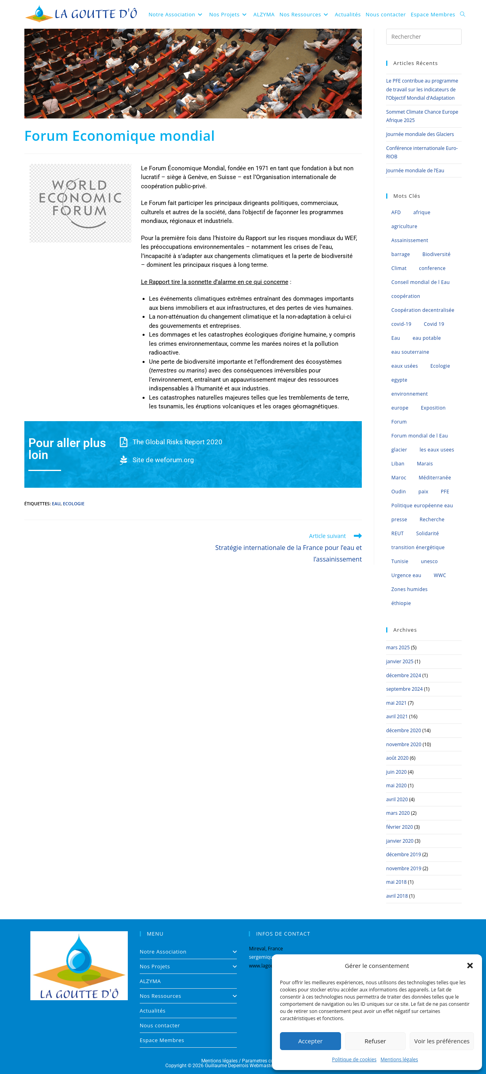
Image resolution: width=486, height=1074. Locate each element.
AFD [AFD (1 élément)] (396, 212)
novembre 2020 (403, 744)
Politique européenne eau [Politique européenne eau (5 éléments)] (422, 505)
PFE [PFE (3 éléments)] (445, 491)
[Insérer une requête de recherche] (424, 37)
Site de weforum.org (163, 460)
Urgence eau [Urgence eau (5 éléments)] (406, 575)
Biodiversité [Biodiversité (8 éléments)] (437, 254)
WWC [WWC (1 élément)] (440, 575)
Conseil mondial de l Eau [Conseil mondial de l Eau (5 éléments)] (420, 282)
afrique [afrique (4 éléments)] (421, 212)
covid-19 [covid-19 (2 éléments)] (401, 324)
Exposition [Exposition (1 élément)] (433, 407)
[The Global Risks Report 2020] (124, 442)
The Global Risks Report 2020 (177, 442)
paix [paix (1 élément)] (423, 491)
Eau (56, 503)
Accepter (310, 1041)
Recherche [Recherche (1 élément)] (432, 519)
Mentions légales (399, 1059)
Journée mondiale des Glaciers (420, 134)
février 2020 (399, 827)
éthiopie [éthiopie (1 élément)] (401, 603)
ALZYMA (150, 981)
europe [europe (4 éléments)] (400, 407)
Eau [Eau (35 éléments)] (395, 338)
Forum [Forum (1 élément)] (399, 421)
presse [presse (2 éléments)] (399, 519)
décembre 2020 (403, 730)
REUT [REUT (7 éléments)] (397, 533)
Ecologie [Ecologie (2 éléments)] (440, 366)
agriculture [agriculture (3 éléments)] (404, 226)
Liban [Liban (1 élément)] (398, 463)
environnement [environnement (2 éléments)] (409, 393)
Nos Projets (188, 966)
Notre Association (188, 951)
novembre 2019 (403, 868)
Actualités (153, 1010)
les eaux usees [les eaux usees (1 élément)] (437, 449)
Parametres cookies (263, 1061)
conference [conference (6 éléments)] (432, 268)
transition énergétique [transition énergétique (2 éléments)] (418, 547)
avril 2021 (397, 716)
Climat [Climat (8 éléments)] (399, 268)
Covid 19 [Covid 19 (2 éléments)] (434, 324)
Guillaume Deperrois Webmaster (239, 1065)
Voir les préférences (442, 1041)
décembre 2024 (403, 675)
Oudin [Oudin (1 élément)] (398, 491)
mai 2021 (396, 703)
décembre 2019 (403, 854)
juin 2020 (396, 772)
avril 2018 (397, 896)
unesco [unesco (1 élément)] (429, 561)
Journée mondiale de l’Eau (415, 170)
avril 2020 (397, 799)
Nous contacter (160, 1025)
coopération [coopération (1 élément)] (405, 296)
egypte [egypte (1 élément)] (399, 379)
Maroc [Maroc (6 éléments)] (398, 477)
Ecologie (73, 503)
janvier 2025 (399, 661)
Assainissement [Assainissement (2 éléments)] (409, 240)
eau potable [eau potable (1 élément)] (427, 338)
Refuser (375, 1041)
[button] (470, 966)
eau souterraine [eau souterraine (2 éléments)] (410, 352)
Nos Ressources (188, 995)
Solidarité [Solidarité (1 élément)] (427, 533)
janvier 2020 (399, 841)
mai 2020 (396, 785)
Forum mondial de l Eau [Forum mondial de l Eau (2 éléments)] (419, 435)
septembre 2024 (404, 689)
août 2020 (397, 758)
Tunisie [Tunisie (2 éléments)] (400, 561)
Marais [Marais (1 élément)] (425, 463)
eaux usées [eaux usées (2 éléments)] (404, 366)
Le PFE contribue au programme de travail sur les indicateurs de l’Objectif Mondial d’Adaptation (422, 89)
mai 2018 (396, 882)
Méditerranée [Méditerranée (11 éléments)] (435, 477)
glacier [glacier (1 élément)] (399, 449)
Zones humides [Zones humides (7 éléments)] (409, 589)
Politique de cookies (354, 1059)
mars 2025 (398, 647)
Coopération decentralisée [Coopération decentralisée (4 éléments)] (422, 310)
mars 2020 (398, 813)
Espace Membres (162, 1040)
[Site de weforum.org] (124, 460)
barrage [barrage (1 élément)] (400, 254)
